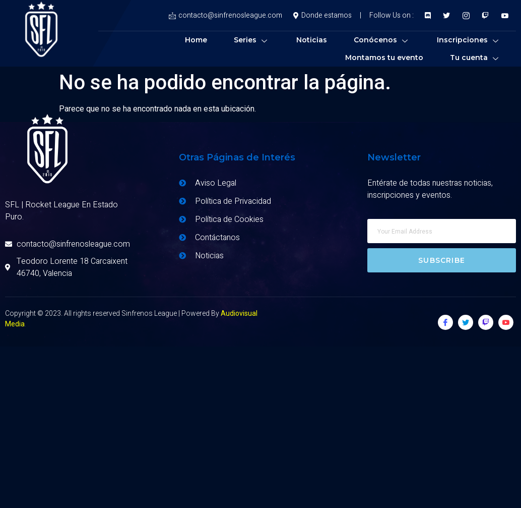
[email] (441, 231)
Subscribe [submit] (441, 260)
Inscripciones (469, 39)
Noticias (311, 39)
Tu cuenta (475, 57)
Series (252, 39)
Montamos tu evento (384, 57)
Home (196, 39)
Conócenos (382, 39)
